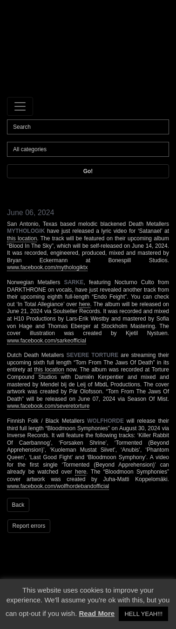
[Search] (88, 126)
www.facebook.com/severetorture (48, 406)
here (84, 304)
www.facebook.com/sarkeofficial (46, 340)
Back (18, 505)
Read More (97, 613)
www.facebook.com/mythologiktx (47, 267)
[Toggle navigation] (20, 106)
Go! (88, 171)
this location (22, 238)
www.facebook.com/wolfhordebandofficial (58, 486)
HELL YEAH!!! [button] (143, 613)
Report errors (29, 526)
